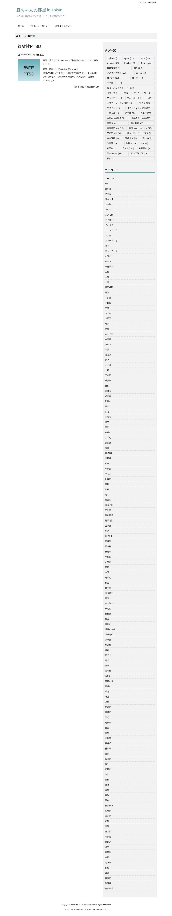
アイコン (109, 220)
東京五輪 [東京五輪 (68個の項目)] (113, 138)
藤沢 (107, 826)
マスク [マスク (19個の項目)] (144, 103)
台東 (107, 386)
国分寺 (108, 417)
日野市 (108, 551)
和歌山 (108, 401)
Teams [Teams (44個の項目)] (146, 63)
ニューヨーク (111, 251)
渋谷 (107, 691)
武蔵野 (108, 640)
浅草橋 (108, 671)
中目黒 (108, 303)
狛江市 (108, 707)
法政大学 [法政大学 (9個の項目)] (131, 138)
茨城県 (108, 811)
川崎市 (108, 479)
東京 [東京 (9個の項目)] (148, 133)
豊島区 (108, 852)
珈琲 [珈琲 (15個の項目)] (147, 138)
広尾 (107, 484)
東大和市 (109, 603)
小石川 (108, 474)
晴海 (107, 567)
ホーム (21, 36)
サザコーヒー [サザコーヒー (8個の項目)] (115, 83)
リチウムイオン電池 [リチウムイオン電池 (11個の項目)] (138, 108)
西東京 (108, 842)
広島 (107, 489)
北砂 (107, 370)
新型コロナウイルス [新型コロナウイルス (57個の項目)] (140, 128)
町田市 (108, 722)
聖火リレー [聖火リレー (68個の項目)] (114, 153)
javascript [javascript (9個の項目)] (113, 63)
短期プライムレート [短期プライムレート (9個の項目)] (137, 143)
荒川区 (108, 816)
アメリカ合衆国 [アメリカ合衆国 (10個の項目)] (116, 73)
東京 (42, 54)
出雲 (107, 349)
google (108, 189)
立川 (107, 774)
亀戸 (107, 323)
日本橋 (108, 546)
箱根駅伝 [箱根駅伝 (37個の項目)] (145, 148)
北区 (107, 360)
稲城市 (108, 769)
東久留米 (109, 593)
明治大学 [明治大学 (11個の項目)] (133, 133)
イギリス (109, 225)
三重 (107, 272)
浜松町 (108, 676)
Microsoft (109, 199)
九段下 (108, 318)
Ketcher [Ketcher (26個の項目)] (130, 63)
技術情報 (109, 515)
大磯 (107, 448)
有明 (107, 572)
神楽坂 (108, 748)
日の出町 (109, 536)
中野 (107, 308)
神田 (107, 754)
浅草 (107, 665)
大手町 (108, 437)
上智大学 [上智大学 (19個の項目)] (113, 113)
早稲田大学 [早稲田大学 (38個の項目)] (114, 133)
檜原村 (108, 624)
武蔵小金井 (110, 629)
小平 (107, 463)
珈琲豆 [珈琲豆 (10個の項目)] (112, 143)
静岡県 (108, 883)
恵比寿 (108, 510)
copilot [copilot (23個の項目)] (112, 58)
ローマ (108, 261)
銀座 (107, 868)
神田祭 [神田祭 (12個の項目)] (112, 148)
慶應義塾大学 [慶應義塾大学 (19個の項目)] (115, 128)
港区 (107, 697)
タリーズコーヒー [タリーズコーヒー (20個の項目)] (117, 93)
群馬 (107, 795)
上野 (107, 282)
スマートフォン (112, 240)
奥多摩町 (109, 453)
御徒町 (108, 500)
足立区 (108, 862)
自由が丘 (109, 805)
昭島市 (108, 562)
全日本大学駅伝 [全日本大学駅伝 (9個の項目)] (116, 118)
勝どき (108, 354)
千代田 (108, 375)
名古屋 (108, 396)
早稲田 (108, 557)
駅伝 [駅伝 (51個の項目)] (111, 158)
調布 (107, 847)
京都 (107, 329)
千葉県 (108, 380)
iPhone (108, 194)
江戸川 (108, 655)
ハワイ (108, 256)
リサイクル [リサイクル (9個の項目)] (113, 108)
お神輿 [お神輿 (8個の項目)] (138, 68)
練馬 (107, 790)
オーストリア (111, 230)
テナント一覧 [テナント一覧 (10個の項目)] (142, 93)
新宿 (107, 531)
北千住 (108, 365)
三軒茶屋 (109, 266)
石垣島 (108, 738)
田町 (107, 717)
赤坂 (107, 857)
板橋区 (108, 614)
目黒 (107, 733)
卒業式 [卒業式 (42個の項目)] (112, 123)
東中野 (108, 588)
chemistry (109, 178)
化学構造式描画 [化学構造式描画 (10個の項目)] (140, 118)
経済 (107, 785)
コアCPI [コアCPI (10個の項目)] (113, 78)
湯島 (107, 702)
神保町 (108, 743)
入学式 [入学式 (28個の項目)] (145, 113)
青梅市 (108, 878)
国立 (107, 422)
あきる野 (109, 215)
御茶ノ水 (109, 505)
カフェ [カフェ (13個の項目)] (141, 73)
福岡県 (108, 759)
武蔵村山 (109, 634)
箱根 (107, 779)
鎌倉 (107, 873)
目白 (107, 728)
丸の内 (108, 313)
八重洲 (108, 339)
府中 (107, 494)
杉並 (107, 582)
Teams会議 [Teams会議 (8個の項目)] (113, 68)
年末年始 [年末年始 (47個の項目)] (137, 123)
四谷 (107, 411)
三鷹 (107, 277)
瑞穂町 (108, 712)
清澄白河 (109, 681)
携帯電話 (109, 520)
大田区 (108, 443)
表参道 (108, 836)
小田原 (108, 468)
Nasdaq (108, 204)
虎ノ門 (108, 831)
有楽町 (108, 577)
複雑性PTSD (29, 46)
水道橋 (108, 645)
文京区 (108, 525)
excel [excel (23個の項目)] (145, 58)
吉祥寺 (108, 391)
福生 (107, 764)
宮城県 (108, 458)
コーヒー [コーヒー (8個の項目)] (137, 78)
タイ (107, 246)
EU (106, 183)
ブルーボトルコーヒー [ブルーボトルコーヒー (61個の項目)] (139, 98)
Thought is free (101, 909)
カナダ (108, 235)
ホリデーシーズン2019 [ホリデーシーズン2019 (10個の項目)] (119, 103)
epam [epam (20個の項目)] (129, 58)
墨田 (107, 427)
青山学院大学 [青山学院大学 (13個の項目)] (139, 153)
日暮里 (108, 541)
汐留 (107, 650)
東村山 (108, 608)
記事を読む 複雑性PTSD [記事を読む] (86, 87)
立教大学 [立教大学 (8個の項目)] (128, 148)
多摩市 (108, 432)
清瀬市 (108, 686)
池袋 (107, 660)
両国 (107, 292)
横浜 (107, 619)
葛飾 (107, 821)
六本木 (108, 344)
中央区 (108, 297)
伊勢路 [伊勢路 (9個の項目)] (130, 113)
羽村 (107, 800)
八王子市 (109, 334)
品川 (107, 406)
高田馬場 (109, 888)
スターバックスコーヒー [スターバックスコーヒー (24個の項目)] (120, 88)
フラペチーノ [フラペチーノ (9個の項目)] (115, 98)
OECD (108, 209)
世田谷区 (109, 287)
